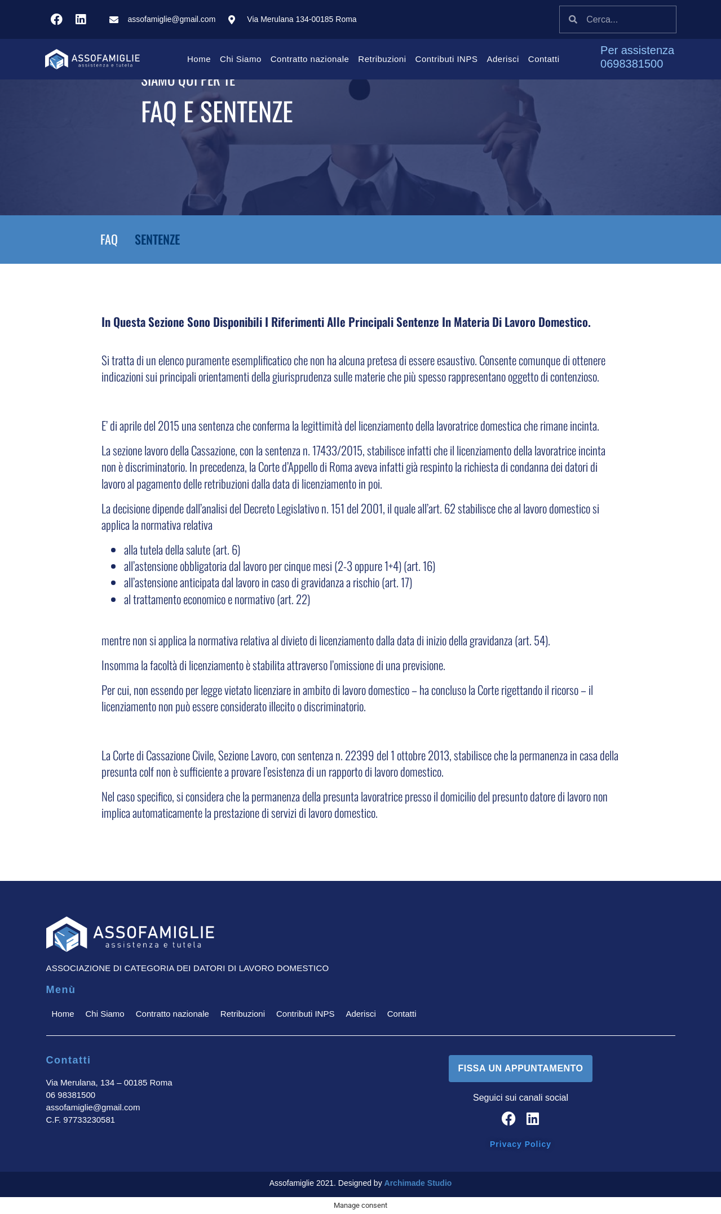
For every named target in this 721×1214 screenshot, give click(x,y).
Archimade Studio (418, 1183)
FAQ (109, 239)
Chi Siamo (241, 59)
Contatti (544, 59)
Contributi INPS (446, 59)
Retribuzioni (382, 59)
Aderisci (502, 59)
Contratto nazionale (310, 59)
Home (199, 59)
